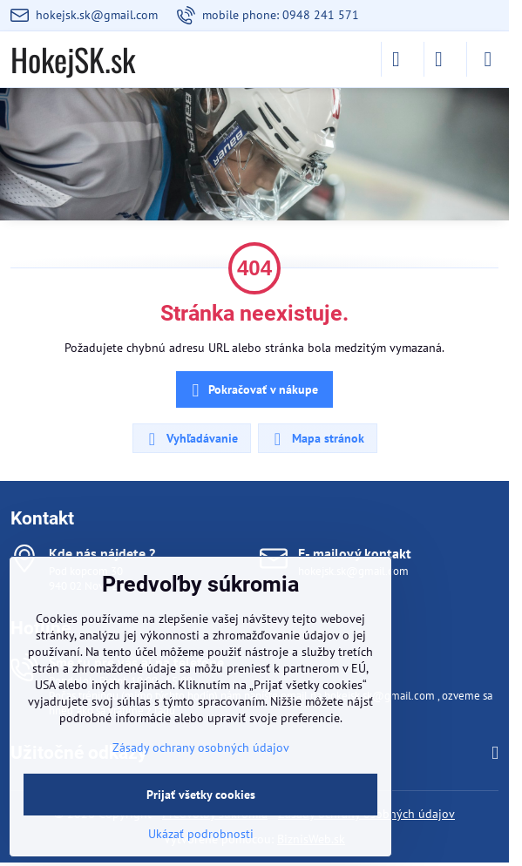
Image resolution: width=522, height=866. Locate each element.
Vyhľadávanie (191, 439)
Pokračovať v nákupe (252, 391)
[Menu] (488, 59)
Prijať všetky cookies (200, 794)
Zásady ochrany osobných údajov (200, 747)
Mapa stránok (316, 439)
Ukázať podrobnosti (201, 834)
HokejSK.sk (72, 59)
